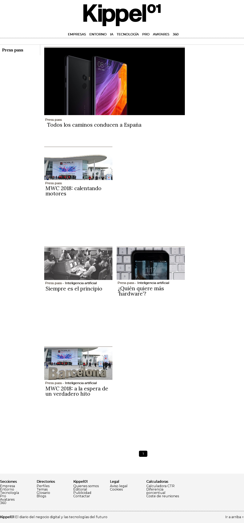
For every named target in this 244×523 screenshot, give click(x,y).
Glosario (43, 493)
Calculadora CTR (160, 486)
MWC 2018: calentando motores (73, 191)
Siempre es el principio (73, 288)
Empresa (7, 486)
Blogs (41, 496)
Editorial (80, 489)
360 (176, 34)
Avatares (161, 34)
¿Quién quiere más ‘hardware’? (141, 291)
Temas (42, 489)
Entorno (98, 34)
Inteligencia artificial (81, 283)
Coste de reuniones (162, 496)
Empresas (77, 34)
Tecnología (128, 34)
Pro (145, 34)
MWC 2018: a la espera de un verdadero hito (76, 391)
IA (111, 34)
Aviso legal (119, 486)
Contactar (81, 496)
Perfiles (43, 486)
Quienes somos (86, 486)
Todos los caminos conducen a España (94, 124)
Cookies (116, 489)
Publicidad (82, 493)
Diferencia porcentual (155, 491)
